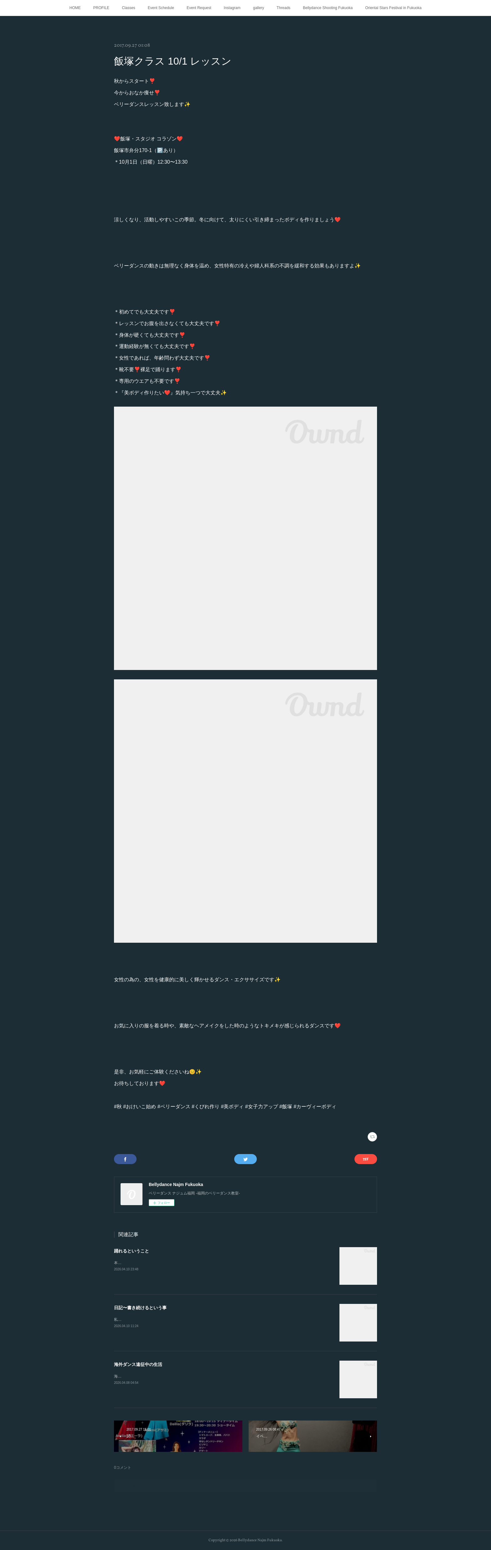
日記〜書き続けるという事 (140, 1307)
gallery (258, 8)
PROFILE (101, 8)
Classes (128, 8)
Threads (283, 8)
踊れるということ (131, 1250)
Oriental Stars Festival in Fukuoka (393, 8)
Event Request (199, 8)
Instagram (232, 8)
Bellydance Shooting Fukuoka (328, 8)
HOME (75, 8)
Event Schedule (161, 8)
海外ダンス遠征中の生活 (138, 1364)
